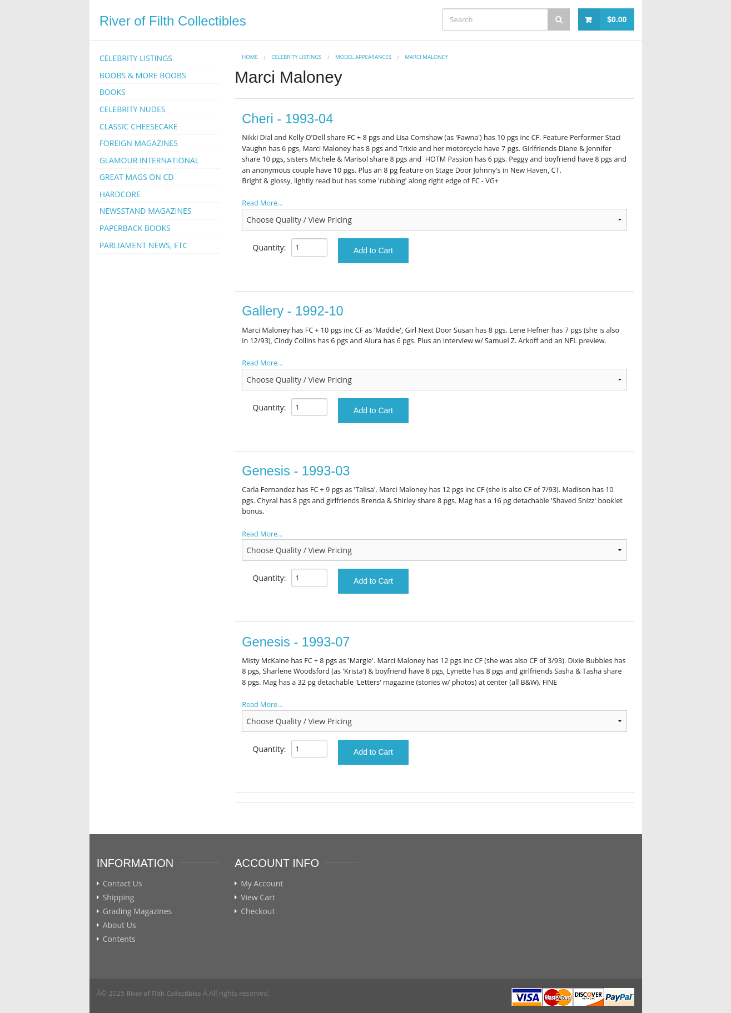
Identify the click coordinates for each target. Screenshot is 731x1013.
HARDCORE (120, 194)
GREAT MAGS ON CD (137, 177)
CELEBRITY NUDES (133, 109)
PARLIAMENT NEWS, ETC (144, 245)
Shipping (119, 897)
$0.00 (616, 19)
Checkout (258, 911)
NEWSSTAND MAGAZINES (146, 210)
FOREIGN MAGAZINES (139, 143)
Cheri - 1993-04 (287, 119)
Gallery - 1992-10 (292, 311)
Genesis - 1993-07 (296, 642)
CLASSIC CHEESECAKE (139, 126)
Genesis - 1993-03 (296, 471)
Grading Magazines (137, 911)
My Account (262, 884)
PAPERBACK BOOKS (135, 228)
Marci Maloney (426, 57)
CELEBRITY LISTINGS (136, 58)
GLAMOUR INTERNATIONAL (150, 160)
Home (250, 57)
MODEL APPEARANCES (363, 57)
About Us (119, 925)
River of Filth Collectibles (173, 20)
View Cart (258, 897)
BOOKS (113, 92)
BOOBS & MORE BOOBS (143, 75)
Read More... (262, 203)
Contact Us (122, 884)
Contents (119, 939)
